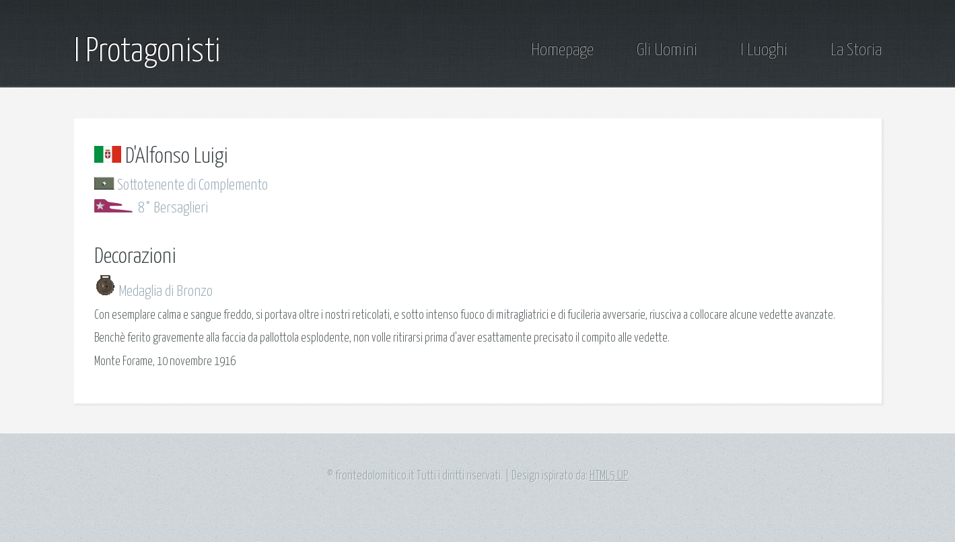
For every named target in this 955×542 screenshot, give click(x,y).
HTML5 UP (609, 476)
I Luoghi (763, 50)
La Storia (856, 50)
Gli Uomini (667, 50)
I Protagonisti (147, 52)
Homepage (562, 50)
